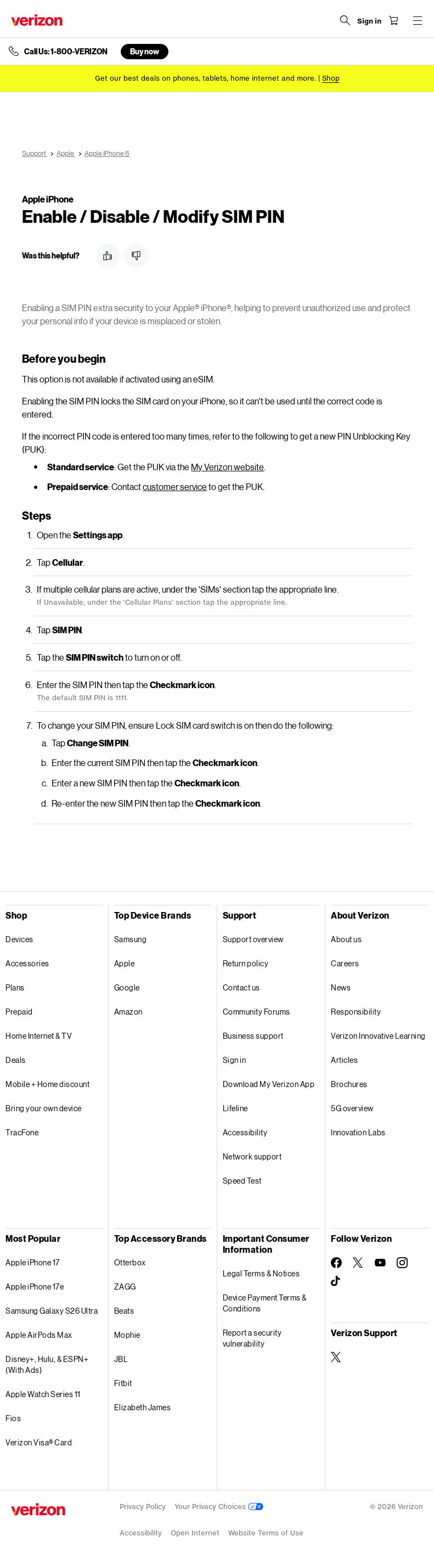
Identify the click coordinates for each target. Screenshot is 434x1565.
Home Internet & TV (38, 1035)
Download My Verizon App (269, 1084)
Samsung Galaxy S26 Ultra (51, 1310)
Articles (344, 1060)
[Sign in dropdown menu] (369, 21)
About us (346, 939)
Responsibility (356, 1011)
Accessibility (245, 1132)
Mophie (127, 1334)
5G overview (352, 1108)
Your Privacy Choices (218, 1506)
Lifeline (235, 1108)
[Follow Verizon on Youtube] (380, 1262)
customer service (175, 486)
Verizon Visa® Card (38, 1442)
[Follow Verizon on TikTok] (336, 1281)
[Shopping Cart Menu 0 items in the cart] (393, 20)
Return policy (246, 963)
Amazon (128, 1011)
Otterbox (130, 1262)
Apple (124, 963)
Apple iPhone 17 (32, 1262)
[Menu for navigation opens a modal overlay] (417, 20)
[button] (107, 256)
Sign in (234, 1060)
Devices (19, 939)
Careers (345, 963)
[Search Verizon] (345, 20)
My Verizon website (227, 466)
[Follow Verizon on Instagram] (402, 1262)
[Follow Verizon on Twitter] (358, 1262)
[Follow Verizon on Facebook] (336, 1262)
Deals (15, 1060)
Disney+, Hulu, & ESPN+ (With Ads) (46, 1364)
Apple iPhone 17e (34, 1286)
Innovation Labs (358, 1132)
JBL (121, 1359)
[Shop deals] (331, 78)
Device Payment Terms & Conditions (265, 1303)
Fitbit (123, 1383)
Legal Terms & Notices (261, 1273)
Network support (252, 1156)
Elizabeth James (142, 1407)
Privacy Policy (143, 1506)
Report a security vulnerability (252, 1338)
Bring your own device (43, 1108)
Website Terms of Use (265, 1533)
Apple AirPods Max (38, 1334)
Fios (13, 1418)
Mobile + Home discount (47, 1084)
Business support (253, 1035)
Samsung (130, 939)
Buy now (144, 51)
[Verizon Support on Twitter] (336, 1357)
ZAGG (125, 1286)
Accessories (27, 963)
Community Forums (256, 1011)
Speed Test (242, 1180)
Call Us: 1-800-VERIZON (66, 51)
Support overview (253, 939)
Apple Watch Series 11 (43, 1394)
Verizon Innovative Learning (378, 1035)
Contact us (241, 987)
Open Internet (195, 1533)
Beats (124, 1310)
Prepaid (19, 1011)
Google (127, 987)
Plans (15, 987)
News (341, 987)
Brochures (349, 1084)
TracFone (21, 1132)
